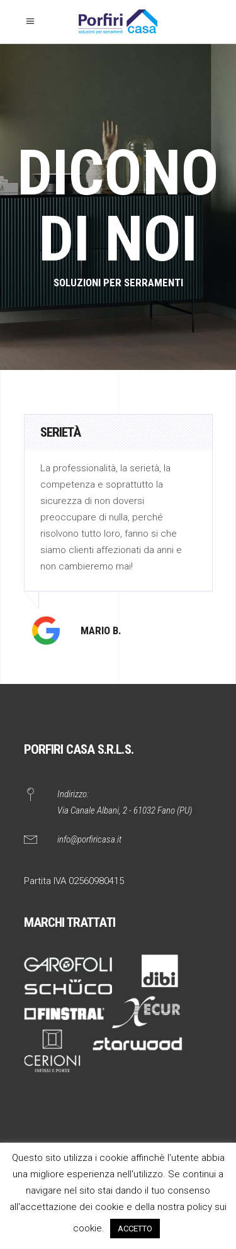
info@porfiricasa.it (89, 839)
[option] (118, 533)
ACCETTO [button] (135, 1228)
